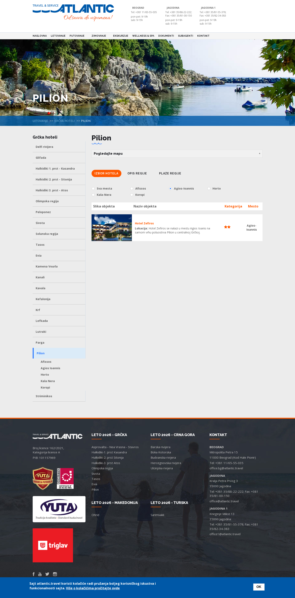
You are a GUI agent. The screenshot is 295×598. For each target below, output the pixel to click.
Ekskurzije (120, 35)
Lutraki (41, 332)
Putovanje (78, 35)
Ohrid (95, 515)
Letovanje (58, 35)
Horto (45, 374)
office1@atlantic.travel (225, 534)
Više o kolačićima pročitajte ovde (93, 588)
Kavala (40, 288)
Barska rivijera (160, 447)
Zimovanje (99, 35)
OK (258, 587)
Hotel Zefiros (144, 223)
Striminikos (44, 396)
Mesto (253, 206)
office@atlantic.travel (224, 501)
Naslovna (40, 35)
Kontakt (203, 35)
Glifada (41, 158)
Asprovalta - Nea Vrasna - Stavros (115, 447)
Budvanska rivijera (163, 457)
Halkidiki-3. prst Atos (106, 463)
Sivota (40, 223)
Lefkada (42, 321)
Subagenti (185, 35)
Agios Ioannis (50, 368)
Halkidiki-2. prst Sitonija (108, 457)
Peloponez (43, 212)
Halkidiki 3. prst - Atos (52, 190)
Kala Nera (48, 381)
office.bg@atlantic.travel (226, 468)
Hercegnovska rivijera (166, 463)
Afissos (46, 362)
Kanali (40, 277)
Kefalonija (43, 299)
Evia (39, 255)
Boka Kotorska (161, 452)
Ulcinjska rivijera (162, 468)
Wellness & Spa (143, 35)
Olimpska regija (47, 201)
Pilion (41, 353)
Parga (40, 342)
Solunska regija (47, 234)
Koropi (45, 387)
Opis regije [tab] (137, 173)
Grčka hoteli (64, 121)
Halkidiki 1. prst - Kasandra (55, 168)
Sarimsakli (157, 515)
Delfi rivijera (44, 147)
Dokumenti (166, 35)
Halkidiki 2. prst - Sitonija (54, 179)
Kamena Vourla (47, 266)
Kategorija (233, 206)
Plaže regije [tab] (170, 173)
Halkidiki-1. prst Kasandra (109, 452)
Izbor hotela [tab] (106, 173)
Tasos (40, 245)
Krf (38, 310)
